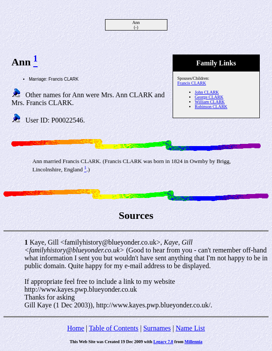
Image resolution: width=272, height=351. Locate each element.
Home (75, 328)
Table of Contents (114, 328)
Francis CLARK (191, 83)
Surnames (157, 328)
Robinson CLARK (211, 106)
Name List (190, 328)
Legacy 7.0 (163, 341)
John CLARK (207, 92)
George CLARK (209, 97)
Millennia (193, 341)
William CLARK (210, 101)
